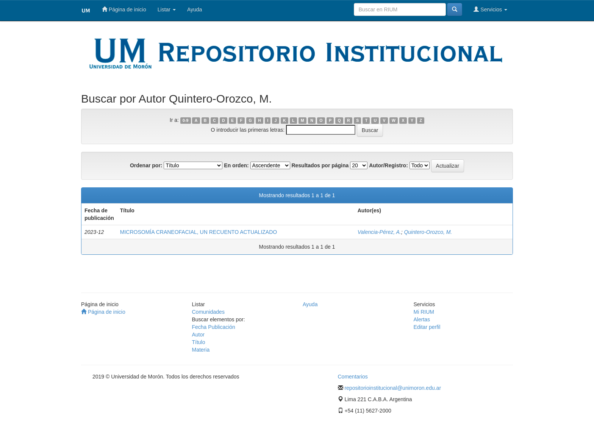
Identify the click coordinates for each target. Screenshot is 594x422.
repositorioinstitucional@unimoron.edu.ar (392, 388)
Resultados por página (320, 165)
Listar (167, 9)
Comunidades (208, 312)
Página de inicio (124, 9)
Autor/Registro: (388, 165)
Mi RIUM (424, 312)
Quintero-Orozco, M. (428, 232)
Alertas (422, 319)
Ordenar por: (146, 165)
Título (198, 342)
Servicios (490, 9)
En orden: (236, 165)
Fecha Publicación (213, 327)
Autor (198, 335)
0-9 (185, 120)
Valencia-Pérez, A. (379, 232)
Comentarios (353, 377)
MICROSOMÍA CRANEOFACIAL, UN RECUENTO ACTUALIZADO (198, 232)
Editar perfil (427, 327)
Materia (201, 350)
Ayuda (194, 9)
